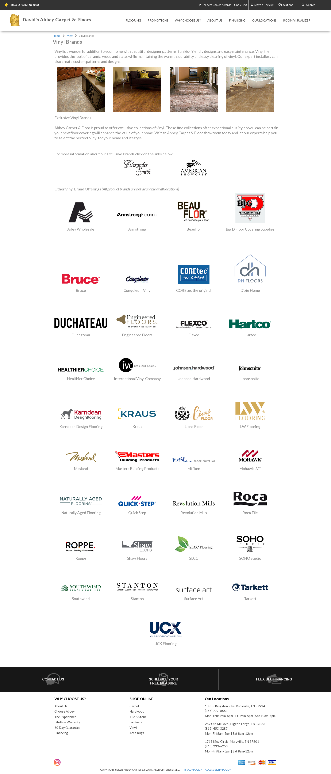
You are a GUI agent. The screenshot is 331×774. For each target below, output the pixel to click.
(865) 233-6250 (216, 746)
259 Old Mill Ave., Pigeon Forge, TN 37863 (235, 724)
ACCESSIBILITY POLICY (218, 769)
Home (56, 35)
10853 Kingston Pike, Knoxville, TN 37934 (235, 706)
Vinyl (70, 35)
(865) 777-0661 (216, 711)
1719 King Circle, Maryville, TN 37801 (232, 741)
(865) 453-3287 (216, 728)
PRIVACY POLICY (192, 769)
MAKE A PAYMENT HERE (25, 5)
